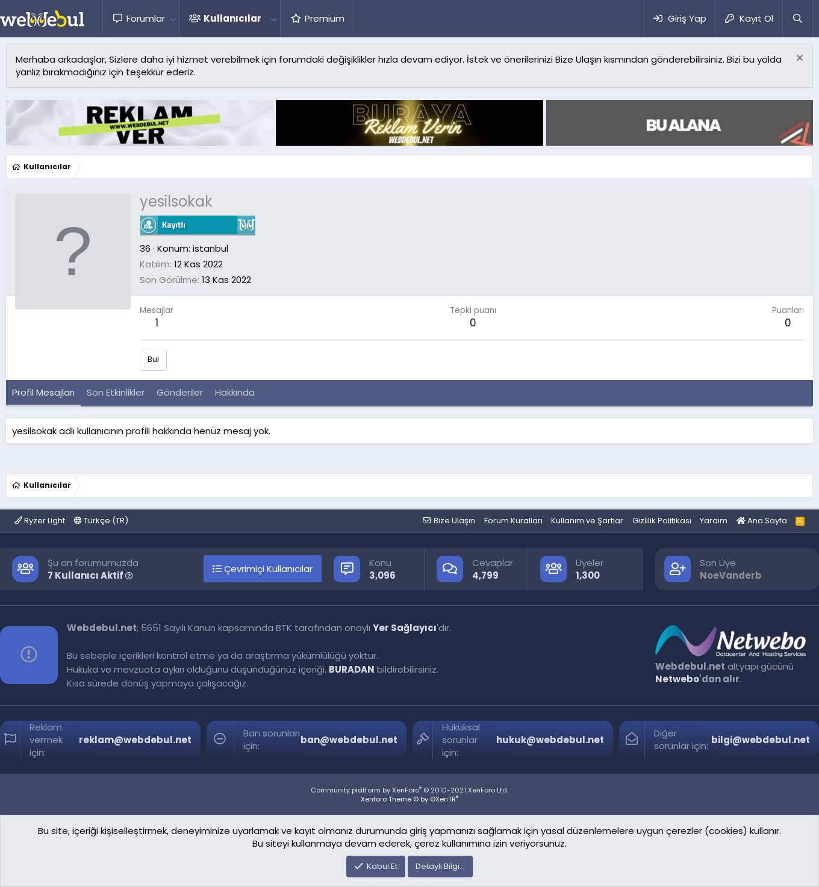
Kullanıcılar (232, 18)
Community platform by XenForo (409, 790)
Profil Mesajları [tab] (43, 392)
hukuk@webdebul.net (550, 739)
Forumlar (145, 18)
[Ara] (797, 18)
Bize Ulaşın (454, 520)
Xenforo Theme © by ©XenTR (409, 799)
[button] (172, 18)
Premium (324, 18)
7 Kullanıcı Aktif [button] (90, 575)
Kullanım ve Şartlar (587, 520)
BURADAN (352, 669)
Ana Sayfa (761, 520)
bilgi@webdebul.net (760, 739)
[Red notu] (798, 59)
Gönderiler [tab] (180, 392)
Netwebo (677, 679)
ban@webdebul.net (349, 739)
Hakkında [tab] (235, 392)
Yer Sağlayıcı (405, 627)
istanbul (210, 248)
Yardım (713, 520)
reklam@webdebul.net (135, 739)
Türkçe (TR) (101, 520)
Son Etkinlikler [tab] (116, 392)
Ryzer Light (39, 520)
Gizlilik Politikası (661, 520)
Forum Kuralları (513, 520)
